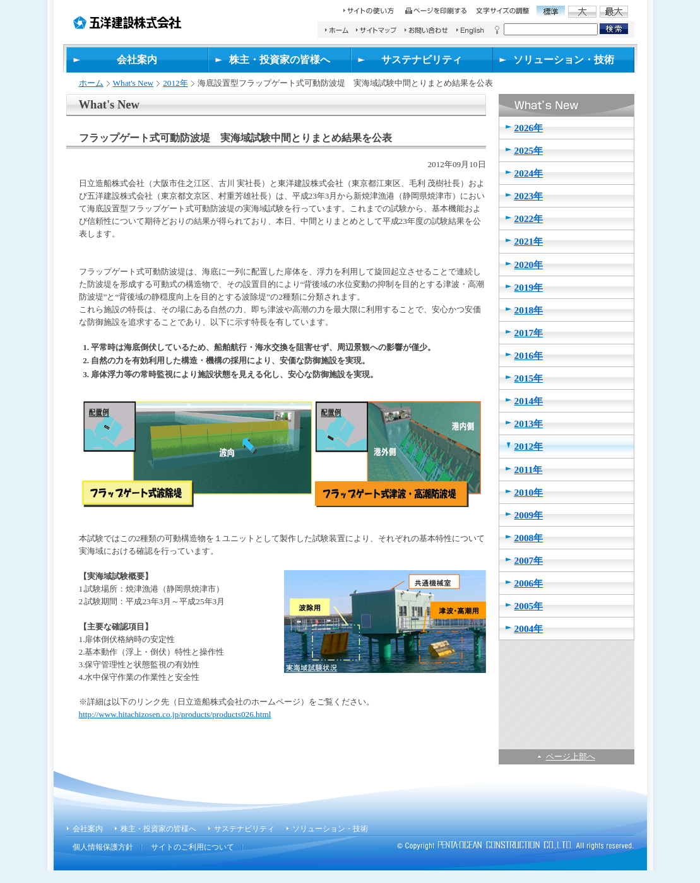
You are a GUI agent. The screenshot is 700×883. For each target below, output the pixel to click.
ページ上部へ (570, 756)
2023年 (528, 195)
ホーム (91, 83)
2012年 (175, 83)
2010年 (528, 492)
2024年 (528, 173)
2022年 (528, 218)
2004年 (528, 628)
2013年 (528, 423)
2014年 (528, 400)
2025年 (528, 150)
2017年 (528, 332)
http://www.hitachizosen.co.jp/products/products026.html (175, 714)
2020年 (528, 264)
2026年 (528, 127)
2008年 (528, 537)
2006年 (528, 583)
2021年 (528, 241)
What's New (133, 83)
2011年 (528, 469)
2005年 (528, 605)
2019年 (528, 287)
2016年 (528, 355)
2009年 (528, 515)
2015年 (528, 378)
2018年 (528, 310)
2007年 (528, 560)
